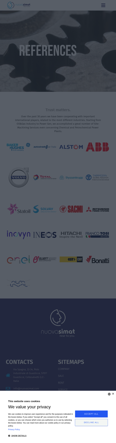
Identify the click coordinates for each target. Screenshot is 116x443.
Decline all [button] (91, 423)
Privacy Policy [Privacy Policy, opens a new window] (14, 429)
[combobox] (109, 394)
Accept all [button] (91, 414)
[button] (40, 435)
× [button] (113, 394)
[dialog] (58, 417)
